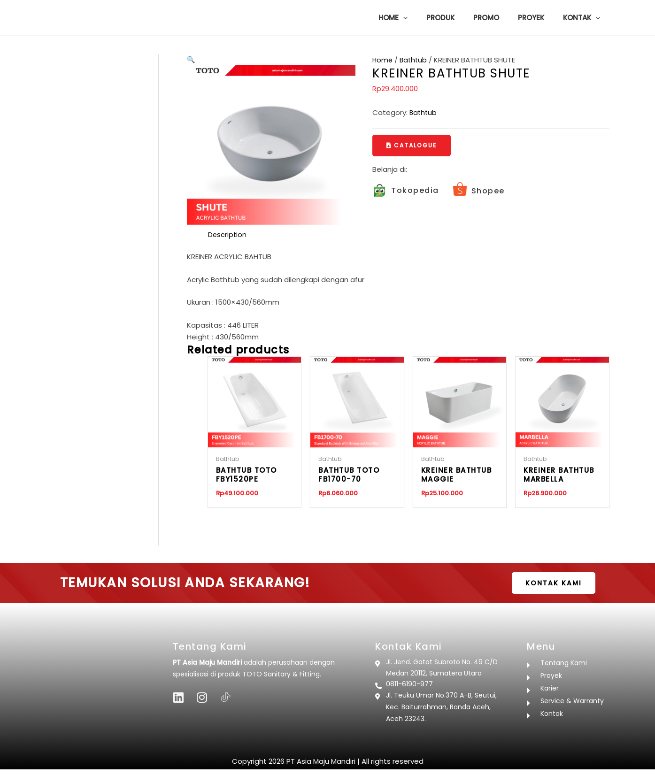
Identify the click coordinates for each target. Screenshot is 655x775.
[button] (424, 17)
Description (227, 235)
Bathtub (415, 60)
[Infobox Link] (405, 191)
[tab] (227, 235)
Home (382, 60)
